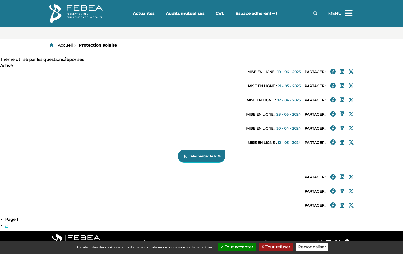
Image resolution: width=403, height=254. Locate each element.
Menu (341, 13)
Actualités (143, 13)
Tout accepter (236, 246)
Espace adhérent (253, 13)
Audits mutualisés (185, 13)
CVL (220, 13)
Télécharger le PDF (205, 156)
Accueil (65, 45)
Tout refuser (275, 246)
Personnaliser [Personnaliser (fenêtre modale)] (312, 246)
